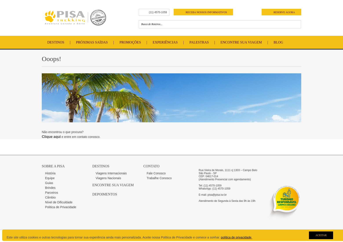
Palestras (199, 42)
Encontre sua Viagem (113, 185)
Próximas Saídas (92, 42)
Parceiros (51, 192)
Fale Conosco (156, 173)
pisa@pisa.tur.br (217, 194)
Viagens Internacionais (111, 173)
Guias (49, 183)
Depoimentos (104, 194)
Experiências (165, 42)
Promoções (130, 42)
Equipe (50, 178)
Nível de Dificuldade (59, 202)
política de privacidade (236, 237)
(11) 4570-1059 (158, 12)
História (50, 173)
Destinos (55, 42)
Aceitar (321, 235)
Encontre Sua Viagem (241, 42)
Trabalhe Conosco (159, 178)
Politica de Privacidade (60, 207)
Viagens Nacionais (108, 178)
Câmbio (50, 197)
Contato (151, 166)
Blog (278, 42)
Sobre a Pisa (53, 166)
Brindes (50, 188)
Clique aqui (51, 137)
